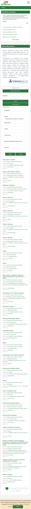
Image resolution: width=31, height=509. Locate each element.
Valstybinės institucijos (9, 12)
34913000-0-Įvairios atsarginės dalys (16, 396)
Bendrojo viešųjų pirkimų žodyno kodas (13, 141)
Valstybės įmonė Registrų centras (14, 448)
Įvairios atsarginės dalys (9, 391)
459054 (9, 219)
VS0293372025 (10, 325)
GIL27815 (9, 436)
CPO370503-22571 (11, 206)
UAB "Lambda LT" (10, 228)
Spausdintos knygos (8, 306)
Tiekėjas (6, 128)
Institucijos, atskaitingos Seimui (9, 32)
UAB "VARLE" (10, 372)
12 (14, 491)
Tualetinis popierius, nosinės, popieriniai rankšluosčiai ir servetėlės (14, 460)
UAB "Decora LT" (10, 163)
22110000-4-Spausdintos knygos (15, 311)
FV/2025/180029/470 (12, 338)
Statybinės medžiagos (9, 185)
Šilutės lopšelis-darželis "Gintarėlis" (14, 161)
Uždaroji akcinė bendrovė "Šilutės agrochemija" (17, 189)
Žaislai (4, 251)
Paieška (4, 21)
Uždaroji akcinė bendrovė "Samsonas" (15, 241)
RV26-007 (9, 180)
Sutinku (18, 506)
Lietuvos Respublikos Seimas (9, 29)
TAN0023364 (10, 410)
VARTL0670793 (10, 375)
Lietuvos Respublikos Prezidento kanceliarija (12, 27)
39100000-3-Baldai (12, 348)
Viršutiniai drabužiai (8, 330)
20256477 (9, 363)
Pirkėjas (6, 116)
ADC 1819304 (10, 167)
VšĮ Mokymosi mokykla (12, 358)
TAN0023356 (10, 350)
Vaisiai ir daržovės (8, 197)
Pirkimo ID (6, 147)
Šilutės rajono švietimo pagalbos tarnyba (15, 296)
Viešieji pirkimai (15, 88)
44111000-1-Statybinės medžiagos (16, 190)
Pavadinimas (7, 110)
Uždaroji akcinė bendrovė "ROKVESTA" (15, 175)
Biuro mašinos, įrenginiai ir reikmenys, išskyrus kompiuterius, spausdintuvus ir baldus (13, 276)
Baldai (4, 343)
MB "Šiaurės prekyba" (11, 254)
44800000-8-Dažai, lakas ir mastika (16, 165)
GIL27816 (9, 469)
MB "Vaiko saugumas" (11, 322)
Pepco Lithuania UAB (11, 334)
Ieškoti (15, 101)
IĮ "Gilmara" (9, 431)
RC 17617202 (10, 455)
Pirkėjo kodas (7, 122)
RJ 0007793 (9, 258)
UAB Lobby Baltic (10, 201)
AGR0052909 (10, 192)
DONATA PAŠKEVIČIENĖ (12, 310)
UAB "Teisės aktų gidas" (12, 418)
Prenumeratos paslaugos (10, 415)
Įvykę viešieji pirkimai (15, 91)
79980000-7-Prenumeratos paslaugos (16, 420)
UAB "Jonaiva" (10, 394)
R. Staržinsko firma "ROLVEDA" (13, 214)
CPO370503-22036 (11, 246)
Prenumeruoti (15, 104)
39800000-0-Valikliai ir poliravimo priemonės (18, 432)
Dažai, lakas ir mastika (9, 159)
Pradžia (3, 7)
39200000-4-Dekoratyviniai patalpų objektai (17, 324)
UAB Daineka (9, 384)
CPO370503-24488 (11, 232)
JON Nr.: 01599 (10, 398)
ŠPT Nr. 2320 (10, 301)
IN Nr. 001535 (10, 313)
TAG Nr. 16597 (10, 422)
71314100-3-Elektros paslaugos (15, 480)
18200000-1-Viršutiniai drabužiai (15, 336)
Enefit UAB (9, 478)
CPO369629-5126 (11, 481)
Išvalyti (20, 154)
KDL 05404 (25, 386)
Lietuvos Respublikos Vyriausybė (10, 34)
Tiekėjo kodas (7, 135)
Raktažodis (5, 95)
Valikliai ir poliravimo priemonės (11, 427)
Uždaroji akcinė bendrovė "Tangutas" (15, 346)
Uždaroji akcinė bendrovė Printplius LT (15, 281)
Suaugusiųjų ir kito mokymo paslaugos (13, 293)
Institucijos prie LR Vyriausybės (9, 36)
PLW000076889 (10, 288)
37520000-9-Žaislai (12, 256)
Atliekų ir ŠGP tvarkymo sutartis (11, 172)
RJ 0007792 (9, 270)
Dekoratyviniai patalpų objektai (11, 318)
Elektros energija (7, 474)
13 (16, 491)
